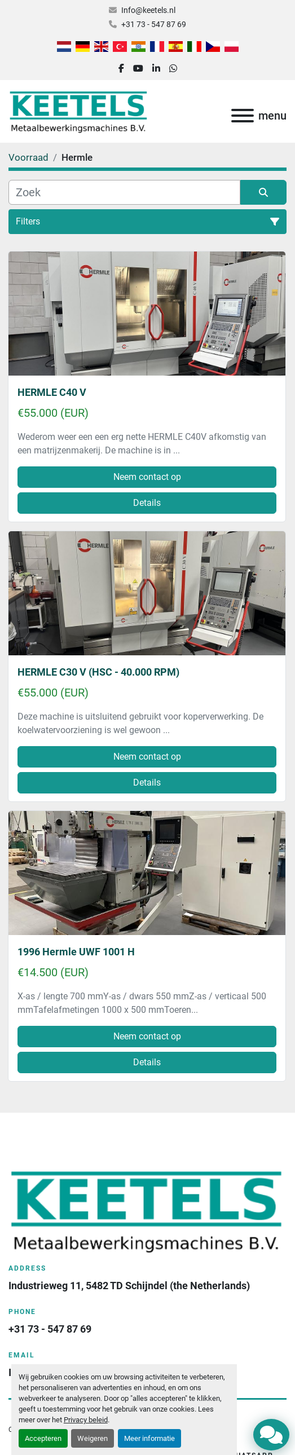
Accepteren (43, 1438)
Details (147, 502)
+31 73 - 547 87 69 (153, 24)
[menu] (242, 115)
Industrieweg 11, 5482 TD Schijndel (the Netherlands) (129, 1285)
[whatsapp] (173, 69)
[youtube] (138, 69)
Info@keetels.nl (148, 10)
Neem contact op (147, 476)
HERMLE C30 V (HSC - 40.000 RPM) (98, 672)
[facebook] (121, 69)
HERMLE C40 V (51, 392)
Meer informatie (149, 1438)
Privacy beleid (86, 1420)
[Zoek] (124, 192)
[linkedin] (156, 69)
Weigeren (92, 1438)
